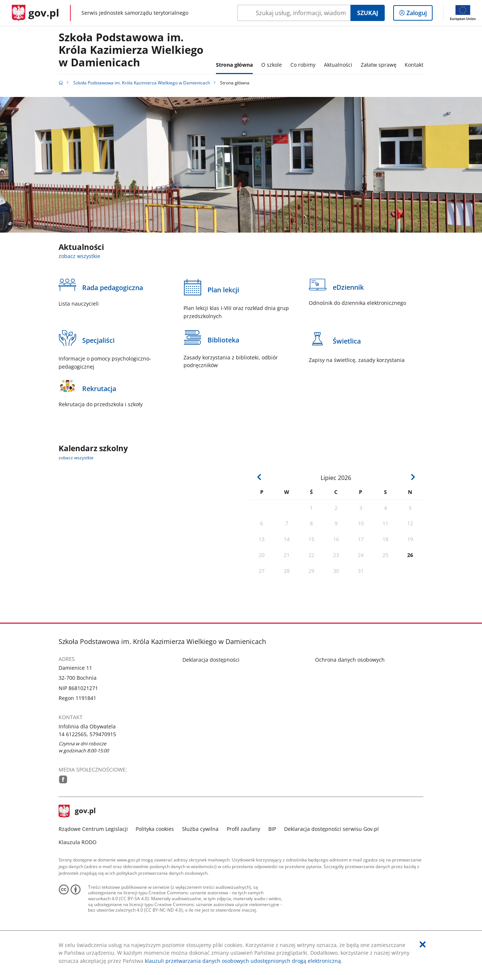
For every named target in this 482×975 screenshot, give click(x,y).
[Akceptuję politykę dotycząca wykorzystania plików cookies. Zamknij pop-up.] (422, 944)
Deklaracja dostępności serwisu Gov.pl (331, 828)
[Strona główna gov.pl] (35, 13)
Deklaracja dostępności (211, 659)
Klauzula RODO (78, 842)
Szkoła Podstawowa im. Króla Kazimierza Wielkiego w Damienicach (131, 50)
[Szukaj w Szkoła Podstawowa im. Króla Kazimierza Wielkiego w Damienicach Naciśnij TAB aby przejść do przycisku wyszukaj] (293, 13)
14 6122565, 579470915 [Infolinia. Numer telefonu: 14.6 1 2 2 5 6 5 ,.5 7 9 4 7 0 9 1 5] (87, 734)
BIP (272, 828)
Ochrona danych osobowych (350, 659)
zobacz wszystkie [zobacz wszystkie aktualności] (79, 256)
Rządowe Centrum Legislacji (93, 828)
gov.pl (77, 811)
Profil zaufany (243, 828)
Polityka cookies (155, 828)
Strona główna (234, 64)
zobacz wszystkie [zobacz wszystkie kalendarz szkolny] (76, 458)
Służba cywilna (200, 828)
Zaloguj (419, 14)
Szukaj (367, 13)
